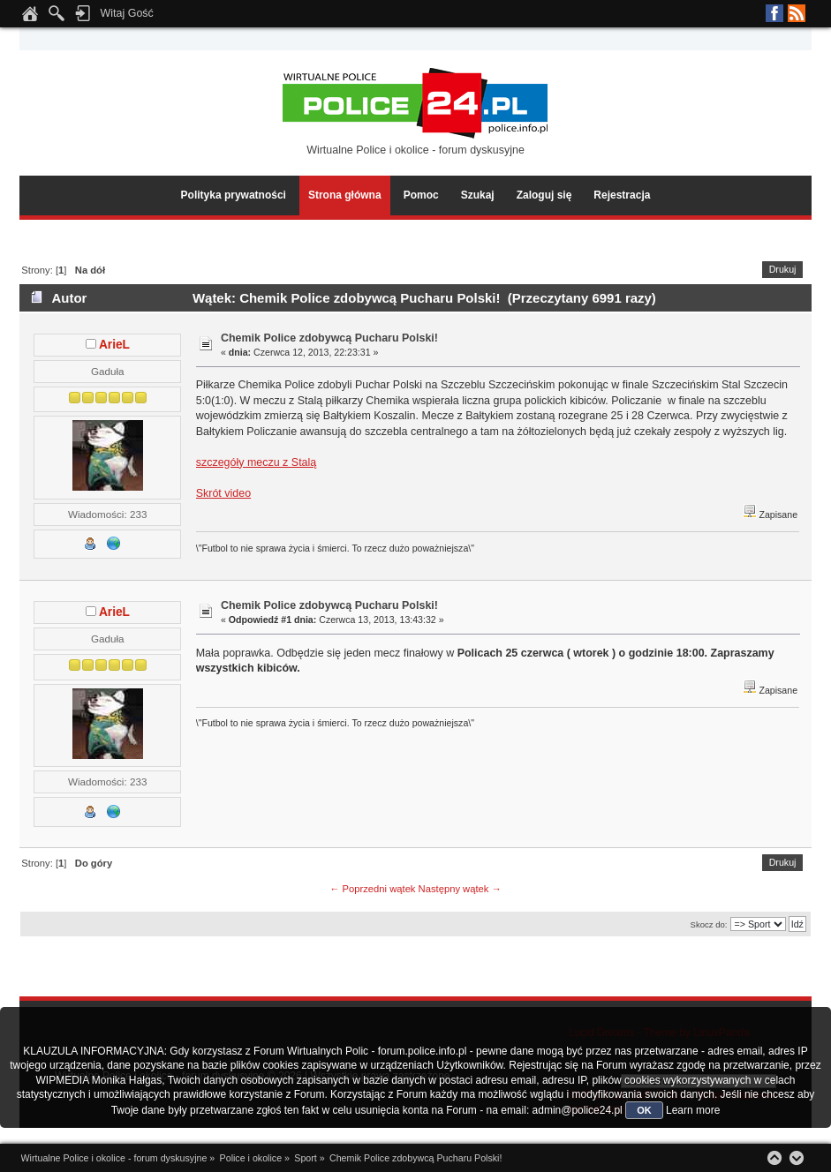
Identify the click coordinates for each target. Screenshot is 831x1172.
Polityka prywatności (233, 195)
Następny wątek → (460, 888)
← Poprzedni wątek (372, 888)
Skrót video (223, 493)
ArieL (114, 344)
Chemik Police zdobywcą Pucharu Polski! (329, 338)
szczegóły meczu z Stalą (256, 462)
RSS (796, 13)
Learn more (693, 1110)
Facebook (774, 13)
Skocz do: (709, 924)
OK (644, 1110)
